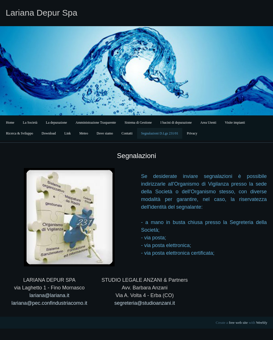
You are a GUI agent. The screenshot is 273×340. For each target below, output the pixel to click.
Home (10, 123)
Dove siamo (105, 133)
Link (67, 133)
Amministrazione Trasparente (96, 123)
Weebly (261, 322)
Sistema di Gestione (138, 123)
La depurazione (56, 123)
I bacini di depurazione (176, 123)
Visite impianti (235, 123)
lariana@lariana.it (49, 295)
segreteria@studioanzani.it (144, 303)
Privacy (192, 133)
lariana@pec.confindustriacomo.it (49, 303)
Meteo (83, 133)
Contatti (127, 133)
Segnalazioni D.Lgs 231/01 (159, 133)
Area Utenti (208, 123)
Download (49, 133)
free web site (238, 322)
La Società (30, 123)
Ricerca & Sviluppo (19, 133)
